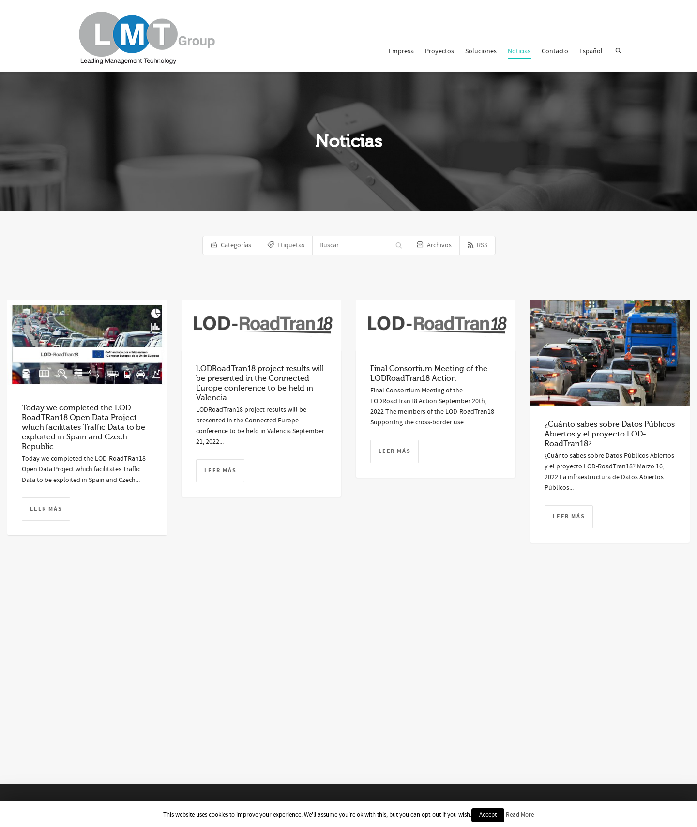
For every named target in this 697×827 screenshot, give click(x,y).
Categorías (231, 245)
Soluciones (481, 51)
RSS (477, 245)
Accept (488, 815)
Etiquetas (285, 245)
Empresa (401, 51)
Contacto (555, 51)
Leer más (46, 509)
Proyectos (439, 51)
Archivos (434, 245)
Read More (520, 815)
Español (591, 51)
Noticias (519, 53)
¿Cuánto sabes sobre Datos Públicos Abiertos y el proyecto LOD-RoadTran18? (610, 434)
